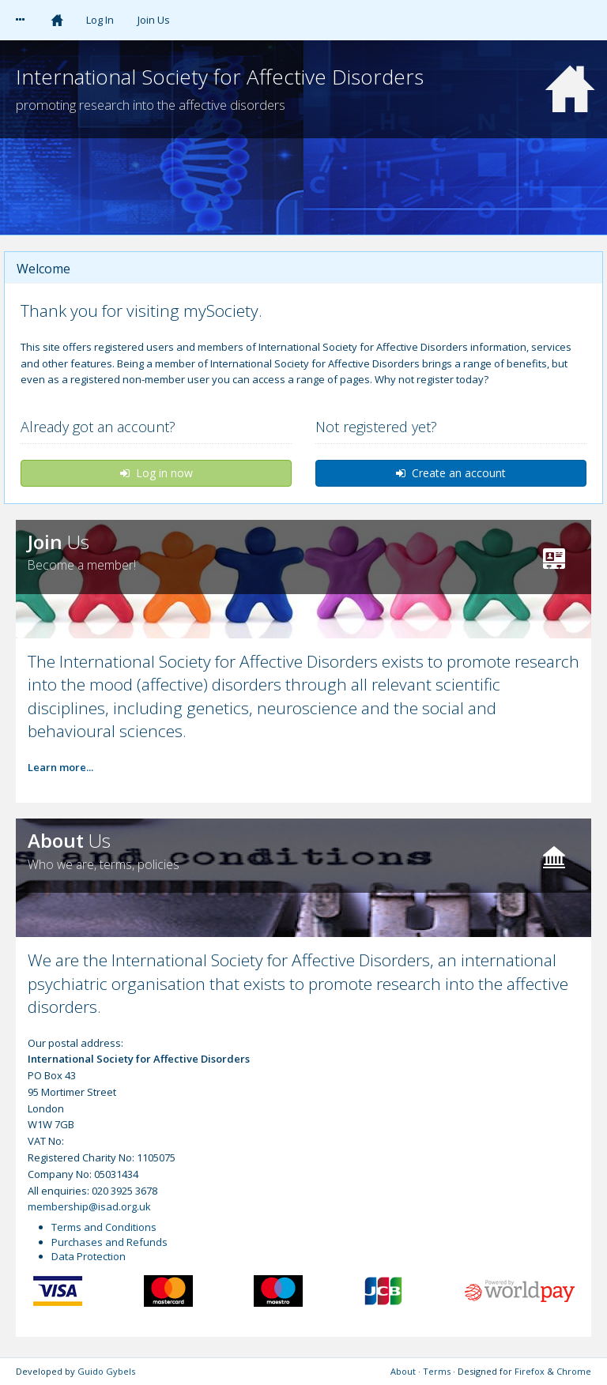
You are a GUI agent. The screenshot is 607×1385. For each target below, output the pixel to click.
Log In (100, 20)
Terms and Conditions (103, 1227)
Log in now (156, 472)
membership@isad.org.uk (89, 1206)
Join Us (154, 20)
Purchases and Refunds (109, 1242)
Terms (437, 1371)
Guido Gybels (106, 1371)
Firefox (530, 1371)
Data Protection (88, 1256)
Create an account (451, 472)
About (403, 1371)
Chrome (573, 1371)
